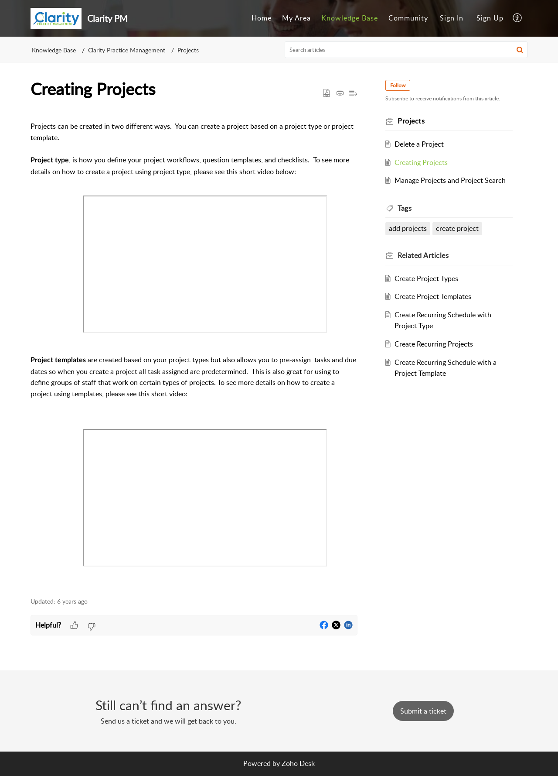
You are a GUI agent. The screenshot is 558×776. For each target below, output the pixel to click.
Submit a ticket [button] (423, 711)
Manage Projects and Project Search (450, 180)
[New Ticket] (423, 711)
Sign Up (490, 18)
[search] (406, 49)
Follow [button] (397, 85)
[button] (517, 18)
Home (262, 18)
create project (457, 228)
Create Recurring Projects (434, 344)
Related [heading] (423, 255)
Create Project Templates (433, 296)
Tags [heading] (405, 208)
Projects (188, 50)
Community (408, 18)
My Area (296, 18)
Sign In (451, 18)
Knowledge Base (349, 18)
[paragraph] (194, 349)
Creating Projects (421, 162)
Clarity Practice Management (126, 50)
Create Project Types (426, 278)
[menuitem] (261, 18)
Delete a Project (419, 144)
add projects (408, 228)
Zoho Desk (298, 763)
